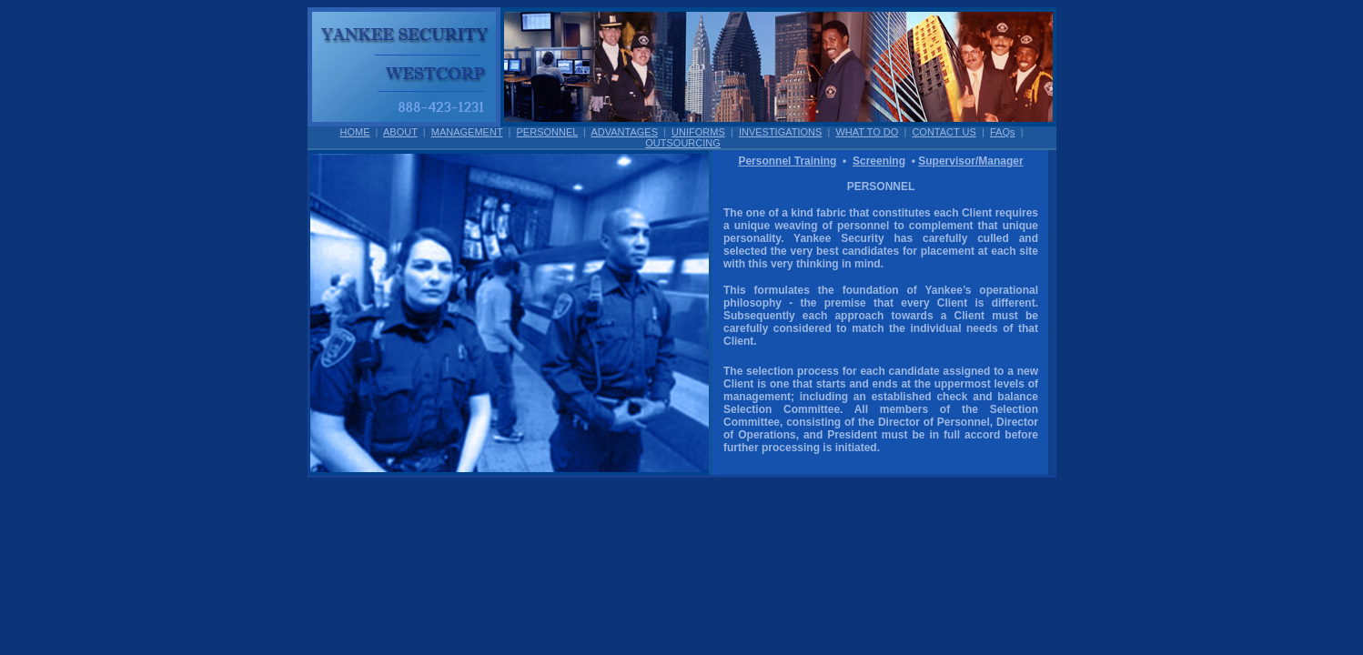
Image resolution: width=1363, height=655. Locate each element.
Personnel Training (787, 161)
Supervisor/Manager (970, 161)
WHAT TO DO (866, 131)
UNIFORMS (698, 131)
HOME (355, 131)
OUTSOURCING (683, 142)
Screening (879, 161)
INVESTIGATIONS (780, 131)
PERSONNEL (547, 131)
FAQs (1002, 131)
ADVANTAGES (624, 131)
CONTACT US (944, 131)
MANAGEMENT (467, 131)
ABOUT (400, 131)
